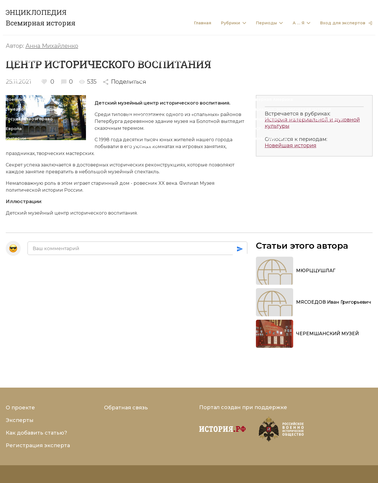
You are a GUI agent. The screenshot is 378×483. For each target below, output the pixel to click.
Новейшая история (290, 146)
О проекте (20, 408)
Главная (202, 23)
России (73, 190)
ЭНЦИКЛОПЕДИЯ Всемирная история (40, 18)
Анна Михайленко (52, 45)
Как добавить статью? (36, 433)
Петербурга (109, 121)
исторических (126, 165)
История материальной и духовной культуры (312, 123)
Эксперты (20, 420)
